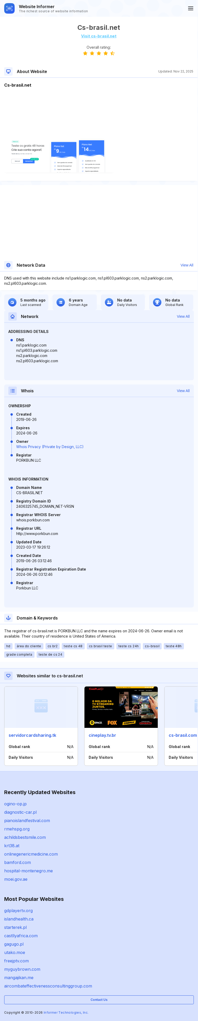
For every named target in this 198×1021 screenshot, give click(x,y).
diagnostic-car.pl (20, 812)
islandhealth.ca (18, 919)
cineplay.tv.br (102, 735)
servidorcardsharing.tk (32, 735)
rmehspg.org (17, 829)
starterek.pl (15, 927)
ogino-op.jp (15, 803)
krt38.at (11, 845)
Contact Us (99, 1000)
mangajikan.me (18, 977)
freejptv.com (16, 960)
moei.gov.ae (15, 879)
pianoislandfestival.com (27, 820)
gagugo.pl (14, 944)
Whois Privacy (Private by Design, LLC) (50, 446)
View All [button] (186, 265)
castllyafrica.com (21, 935)
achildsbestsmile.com (25, 837)
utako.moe (14, 952)
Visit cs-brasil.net (98, 36)
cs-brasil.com (183, 735)
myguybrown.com (22, 969)
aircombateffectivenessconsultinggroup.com (48, 986)
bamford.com (17, 862)
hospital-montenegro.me (28, 870)
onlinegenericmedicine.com (31, 854)
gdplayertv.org (18, 910)
